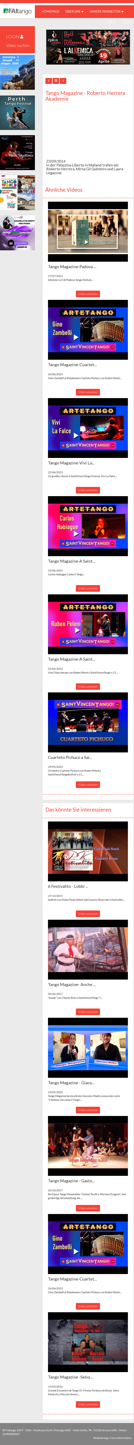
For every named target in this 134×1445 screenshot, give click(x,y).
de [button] (112, 22)
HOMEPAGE (52, 11)
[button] (88, 232)
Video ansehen (88, 294)
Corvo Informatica (120, 1437)
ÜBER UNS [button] (74, 11)
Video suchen (18, 45)
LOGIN (126, 22)
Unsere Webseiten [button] (107, 11)
